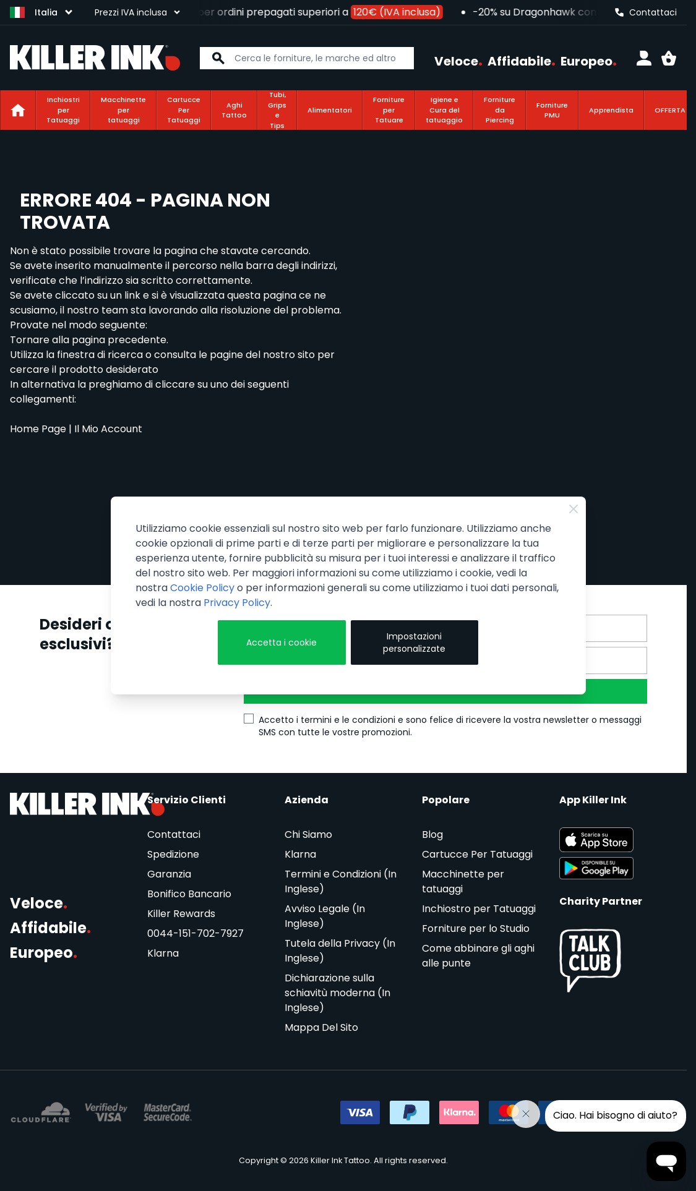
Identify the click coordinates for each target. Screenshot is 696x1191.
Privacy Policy (237, 603)
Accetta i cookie (281, 642)
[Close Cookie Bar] (573, 509)
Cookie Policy (202, 588)
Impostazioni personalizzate (414, 642)
